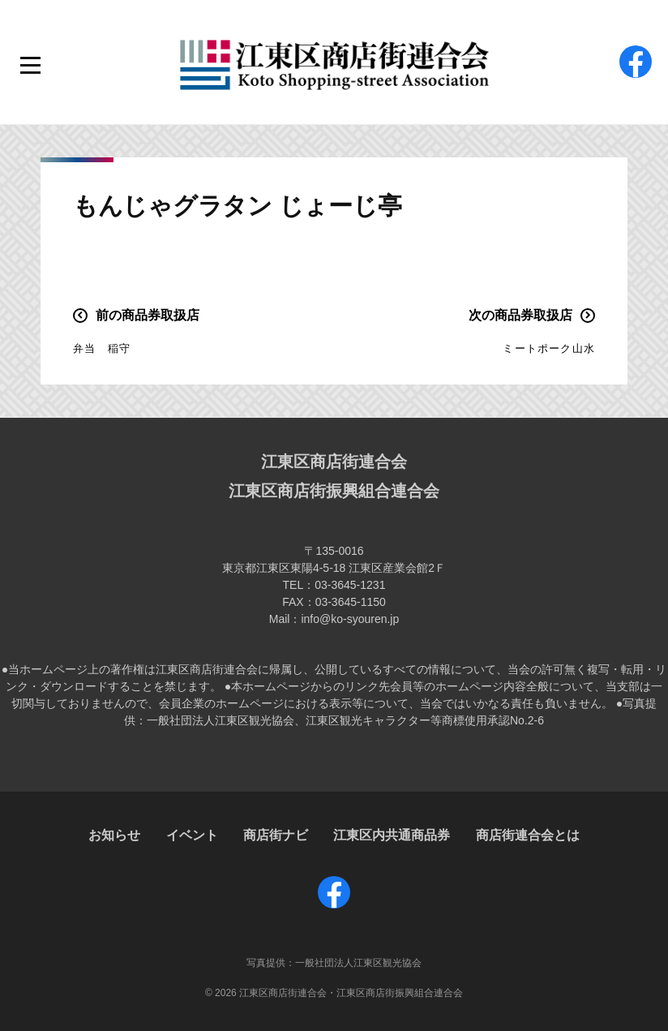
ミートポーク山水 (549, 348)
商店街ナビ (275, 835)
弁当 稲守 (102, 348)
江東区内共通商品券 (391, 835)
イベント (192, 835)
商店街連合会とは (528, 835)
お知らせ (114, 835)
